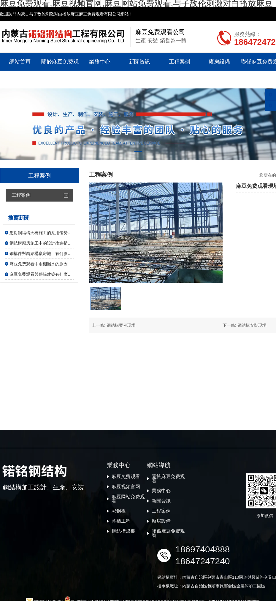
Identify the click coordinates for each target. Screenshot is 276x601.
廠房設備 (219, 62)
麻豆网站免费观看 (128, 555)
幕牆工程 (121, 577)
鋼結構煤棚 (123, 587)
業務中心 (99, 62)
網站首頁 (20, 62)
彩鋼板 (119, 567)
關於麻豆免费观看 (60, 71)
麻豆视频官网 (126, 542)
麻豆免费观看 (126, 532)
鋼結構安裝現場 (252, 325)
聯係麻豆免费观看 (168, 589)
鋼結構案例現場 (121, 325)
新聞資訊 (139, 62)
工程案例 (179, 62)
